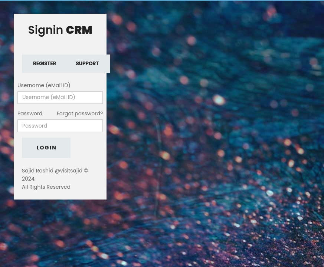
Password (29, 113)
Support (87, 63)
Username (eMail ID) (44, 85)
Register (44, 63)
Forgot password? (80, 113)
